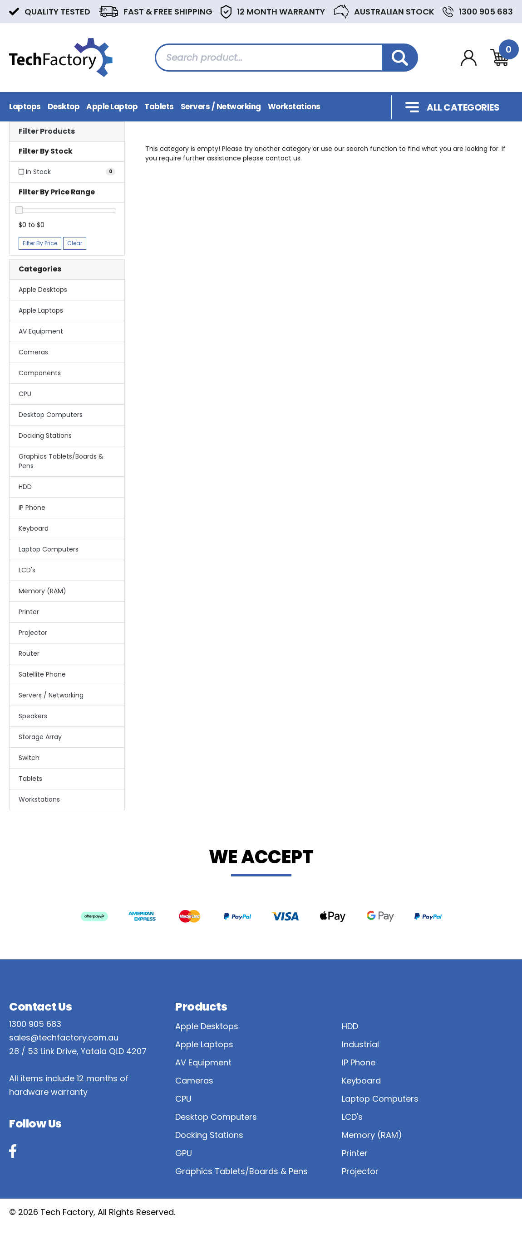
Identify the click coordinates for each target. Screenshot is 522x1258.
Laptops (25, 106)
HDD (25, 486)
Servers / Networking (221, 106)
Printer (29, 611)
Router (29, 653)
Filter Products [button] (47, 131)
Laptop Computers (49, 549)
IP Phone (32, 507)
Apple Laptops (41, 310)
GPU (183, 1153)
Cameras (33, 352)
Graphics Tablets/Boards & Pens (61, 461)
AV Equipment (41, 331)
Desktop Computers (51, 414)
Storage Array (40, 736)
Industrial (360, 1044)
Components (40, 372)
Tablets (159, 106)
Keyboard (34, 528)
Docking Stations (45, 435)
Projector (33, 632)
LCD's (27, 570)
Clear (74, 243)
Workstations (294, 106)
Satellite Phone (42, 674)
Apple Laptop (112, 106)
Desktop (64, 106)
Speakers (33, 716)
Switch (29, 757)
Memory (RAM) (42, 590)
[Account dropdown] (469, 58)
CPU (25, 393)
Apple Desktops (43, 289)
